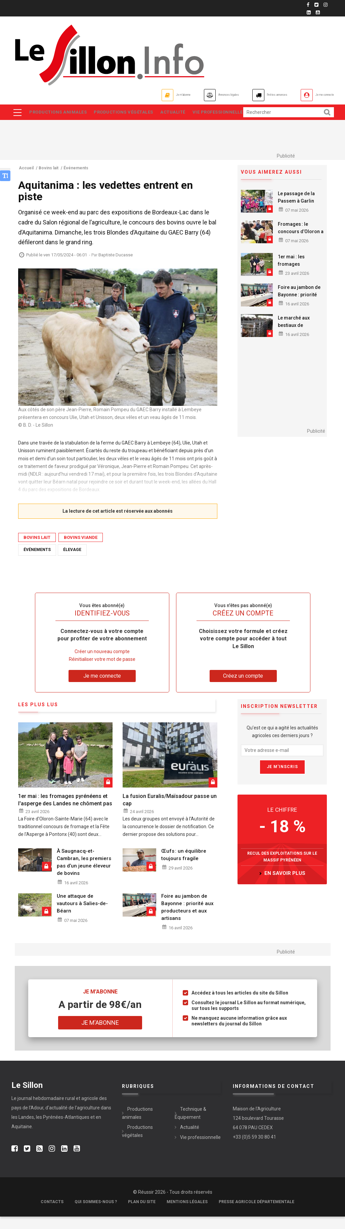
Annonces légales (173, 95)
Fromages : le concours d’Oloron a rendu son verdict (301, 244)
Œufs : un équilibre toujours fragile (183, 867)
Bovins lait (37, 549)
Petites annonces (245, 95)
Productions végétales (127, 113)
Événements (37, 562)
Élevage (72, 562)
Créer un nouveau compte (102, 663)
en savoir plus (284, 886)
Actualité (179, 113)
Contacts (52, 1214)
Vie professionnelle (55, 123)
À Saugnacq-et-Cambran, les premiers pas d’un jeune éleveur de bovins (84, 874)
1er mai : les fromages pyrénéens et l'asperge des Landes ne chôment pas (65, 812)
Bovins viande (80, 549)
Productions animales (58, 113)
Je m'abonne (106, 95)
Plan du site (142, 1214)
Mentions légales (187, 1214)
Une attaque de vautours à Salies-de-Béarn (82, 915)
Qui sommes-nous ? (96, 1214)
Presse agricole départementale (256, 1214)
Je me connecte (315, 95)
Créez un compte (243, 688)
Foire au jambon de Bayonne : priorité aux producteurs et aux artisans (299, 311)
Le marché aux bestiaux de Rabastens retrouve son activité (299, 341)
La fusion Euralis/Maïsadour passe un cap (170, 812)
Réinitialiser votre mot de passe (102, 671)
